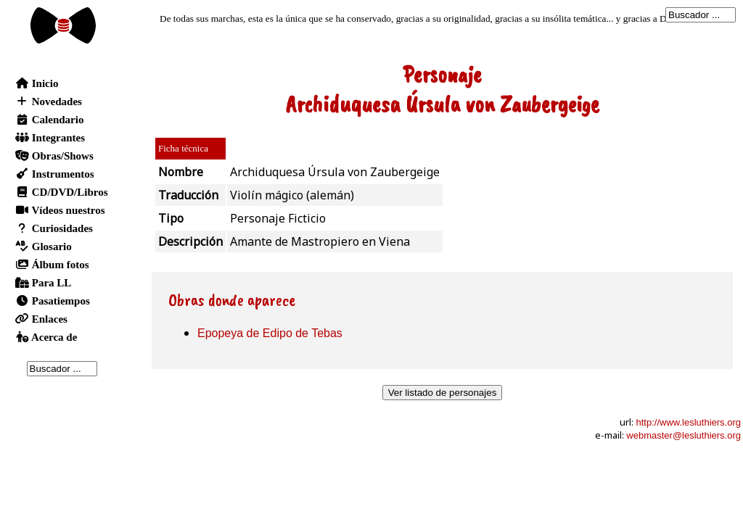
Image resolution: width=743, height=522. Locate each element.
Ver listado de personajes (442, 392)
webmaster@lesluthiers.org (683, 435)
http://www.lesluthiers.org (688, 422)
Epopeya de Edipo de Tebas (269, 333)
